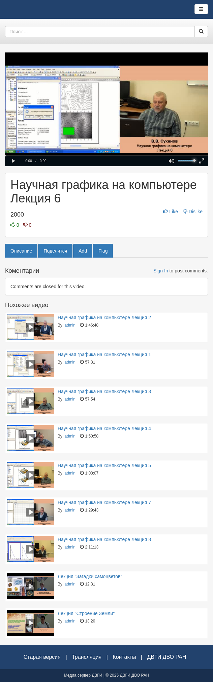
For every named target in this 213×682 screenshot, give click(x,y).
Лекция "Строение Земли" (86, 613)
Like (171, 211)
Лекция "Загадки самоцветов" (90, 576)
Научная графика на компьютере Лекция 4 (104, 428)
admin (69, 325)
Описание (21, 251)
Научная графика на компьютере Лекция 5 (104, 465)
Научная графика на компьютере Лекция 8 (104, 539)
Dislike (193, 211)
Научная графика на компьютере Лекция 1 (104, 354)
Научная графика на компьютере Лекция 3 (104, 391)
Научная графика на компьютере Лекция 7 (104, 502)
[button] (13, 161)
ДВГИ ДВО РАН (166, 657)
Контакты (124, 657)
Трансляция (86, 657)
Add (83, 251)
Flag (103, 251)
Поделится (55, 251)
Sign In (160, 270)
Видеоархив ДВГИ (28, 9)
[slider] (106, 155)
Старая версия (42, 657)
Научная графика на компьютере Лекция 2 (104, 317)
